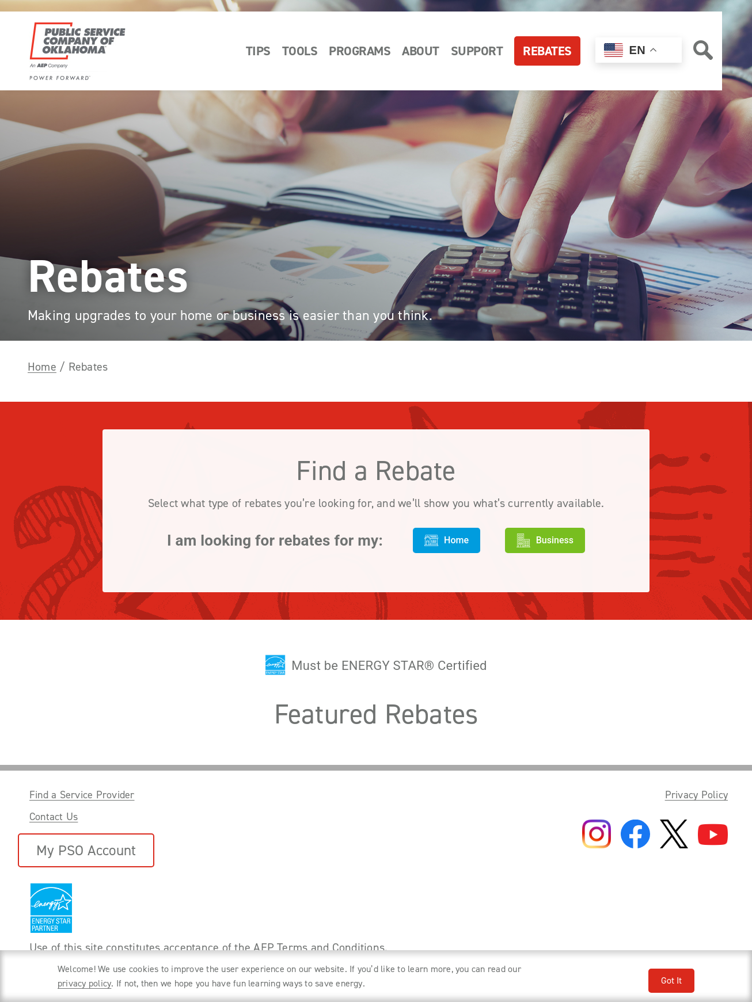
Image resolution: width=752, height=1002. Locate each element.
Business (545, 540)
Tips (258, 51)
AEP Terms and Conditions (319, 947)
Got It (671, 980)
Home (42, 366)
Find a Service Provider (82, 795)
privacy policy (84, 983)
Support (477, 51)
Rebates (547, 51)
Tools (300, 51)
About (420, 51)
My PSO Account (86, 850)
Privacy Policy (696, 795)
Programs (359, 51)
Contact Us (53, 816)
